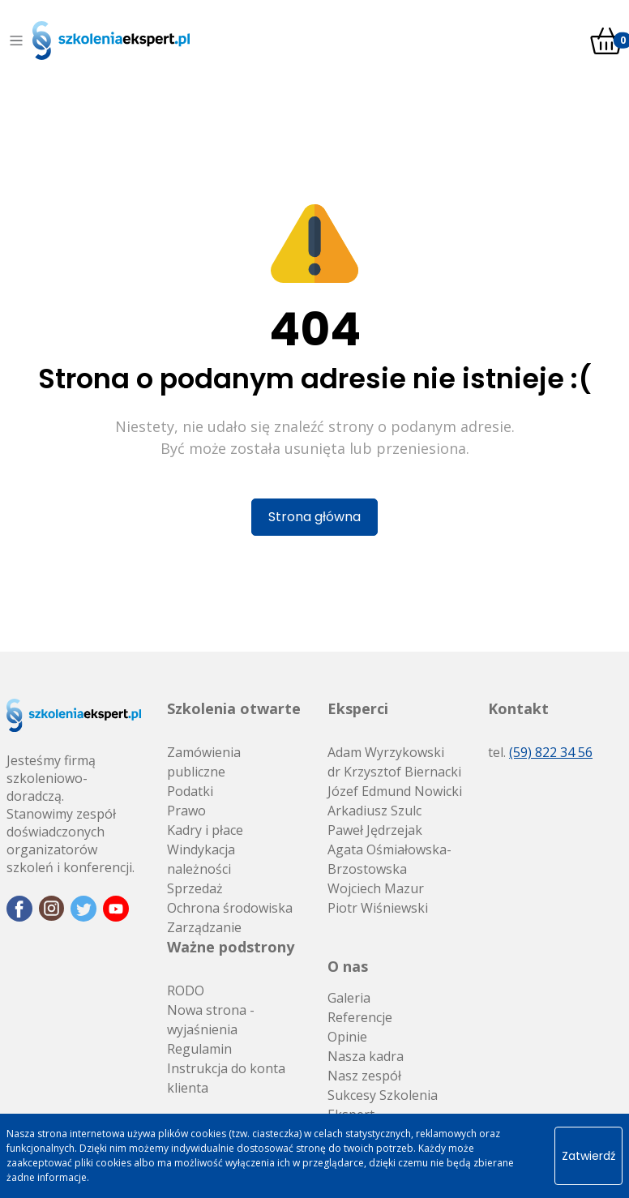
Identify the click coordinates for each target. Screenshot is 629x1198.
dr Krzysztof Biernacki (394, 772)
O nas (347, 966)
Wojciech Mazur (375, 888)
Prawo (186, 810)
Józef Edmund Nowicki (394, 791)
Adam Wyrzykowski (385, 752)
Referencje (359, 1017)
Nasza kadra (365, 1056)
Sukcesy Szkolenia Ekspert (382, 1104)
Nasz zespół (364, 1076)
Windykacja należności (201, 859)
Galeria (348, 998)
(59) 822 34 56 (551, 752)
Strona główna (314, 516)
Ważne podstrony (230, 946)
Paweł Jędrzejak (374, 830)
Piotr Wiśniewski (377, 908)
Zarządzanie (204, 927)
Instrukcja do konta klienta (226, 1078)
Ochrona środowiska (230, 908)
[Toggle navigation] (16, 40)
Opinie (347, 1037)
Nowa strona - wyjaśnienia (211, 1019)
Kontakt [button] (518, 708)
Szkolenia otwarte (234, 708)
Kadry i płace (205, 830)
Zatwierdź (588, 1156)
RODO (185, 990)
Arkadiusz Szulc (374, 810)
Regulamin (199, 1049)
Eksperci (357, 708)
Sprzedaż (195, 888)
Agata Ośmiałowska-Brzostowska (389, 859)
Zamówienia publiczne (204, 762)
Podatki (190, 791)
